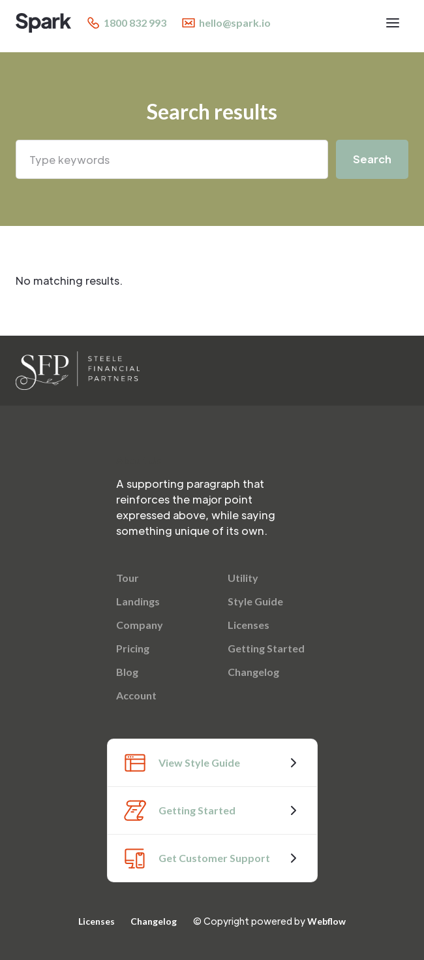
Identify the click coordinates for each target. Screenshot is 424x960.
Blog (127, 671)
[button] (392, 23)
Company (139, 624)
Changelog (253, 671)
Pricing (132, 648)
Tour (127, 577)
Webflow (326, 921)
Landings (138, 601)
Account (136, 695)
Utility (243, 577)
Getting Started (266, 648)
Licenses (248, 624)
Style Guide (255, 601)
